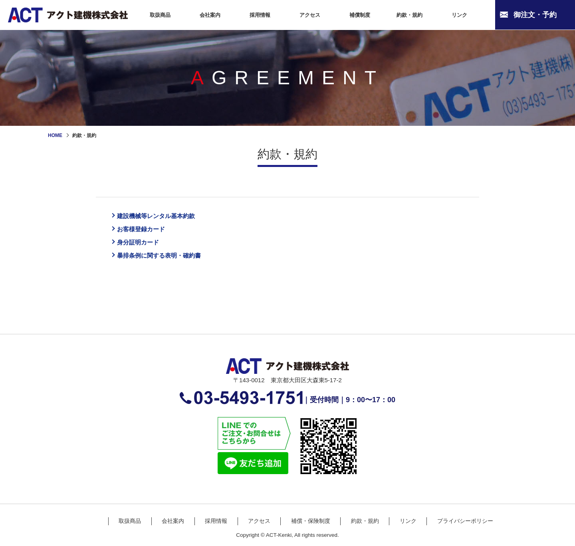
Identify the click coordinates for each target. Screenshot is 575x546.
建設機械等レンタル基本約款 (163, 216)
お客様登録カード (145, 231)
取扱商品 (130, 527)
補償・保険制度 (310, 527)
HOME (55, 135)
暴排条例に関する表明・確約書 (167, 261)
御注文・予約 (535, 15)
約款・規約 (365, 527)
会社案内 (173, 527)
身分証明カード (142, 246)
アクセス (259, 527)
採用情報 (216, 527)
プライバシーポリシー (465, 527)
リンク (408, 527)
